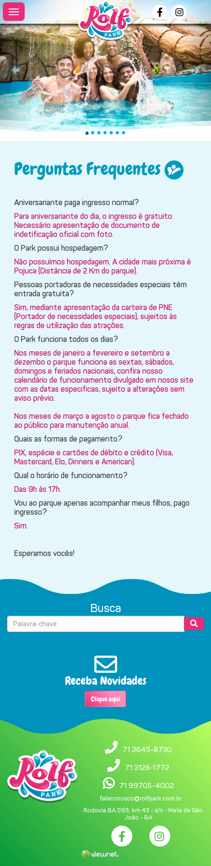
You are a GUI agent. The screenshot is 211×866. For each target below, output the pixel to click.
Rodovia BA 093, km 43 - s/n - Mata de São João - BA (142, 814)
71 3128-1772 (147, 767)
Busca (105, 608)
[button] (16, 70)
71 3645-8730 (147, 749)
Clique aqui (105, 699)
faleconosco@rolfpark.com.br (141, 798)
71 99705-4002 (146, 785)
